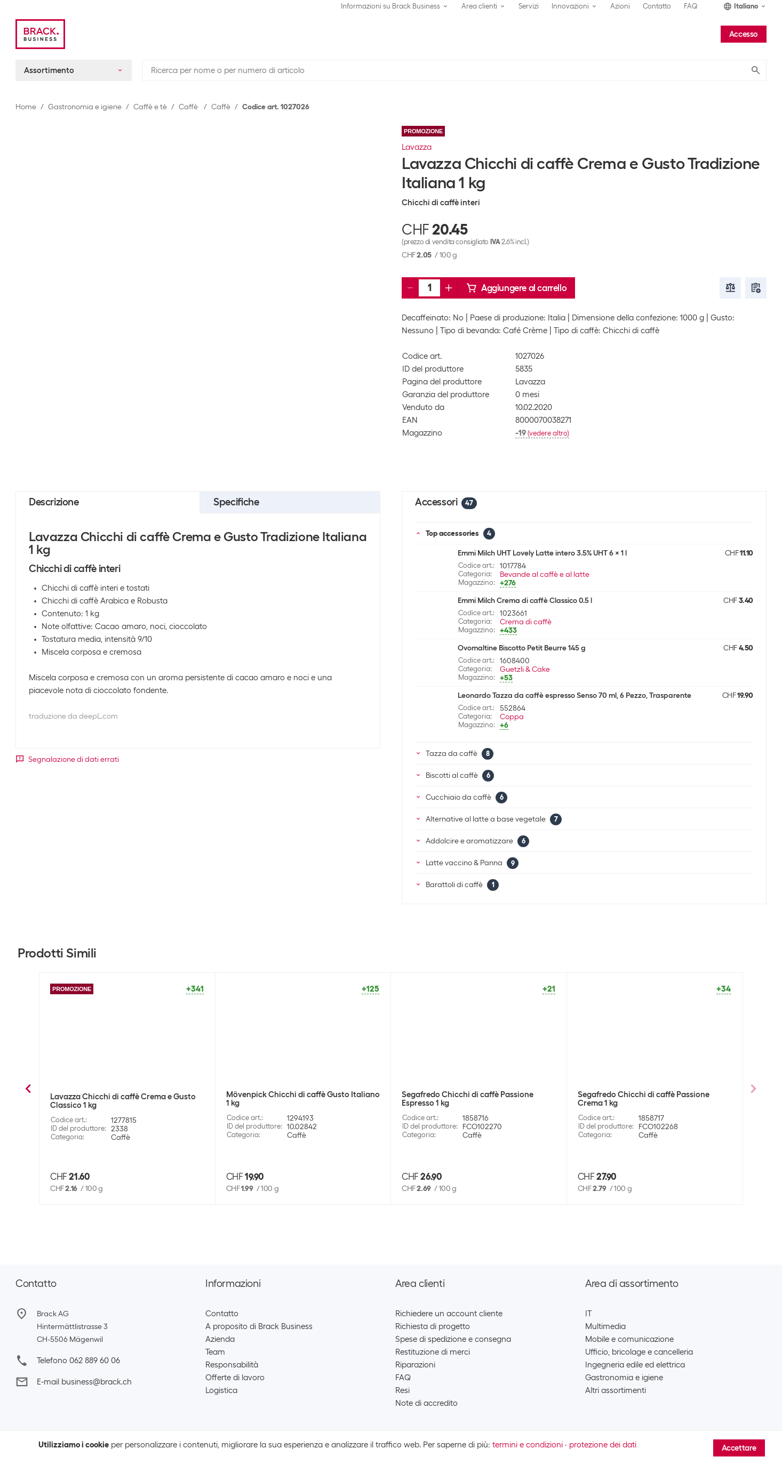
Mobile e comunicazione (629, 1339)
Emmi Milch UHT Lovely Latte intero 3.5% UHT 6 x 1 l (542, 553)
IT (588, 1313)
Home (25, 106)
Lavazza (417, 147)
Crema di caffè (526, 621)
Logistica (221, 1390)
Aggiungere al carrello (516, 288)
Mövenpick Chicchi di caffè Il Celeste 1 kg (652, 1094)
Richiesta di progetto (432, 1326)
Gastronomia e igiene (85, 106)
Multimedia (605, 1326)
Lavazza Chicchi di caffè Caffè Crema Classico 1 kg (295, 1100)
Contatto (657, 6)
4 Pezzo (616, 1158)
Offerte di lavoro (235, 1377)
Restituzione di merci (432, 1352)
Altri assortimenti (615, 1390)
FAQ (691, 6)
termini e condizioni (527, 1445)
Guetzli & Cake (525, 669)
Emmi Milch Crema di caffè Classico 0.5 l (525, 600)
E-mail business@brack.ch (84, 1382)
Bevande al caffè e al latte (544, 574)
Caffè (189, 106)
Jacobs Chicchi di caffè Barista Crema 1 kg (478, 1094)
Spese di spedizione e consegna (453, 1339)
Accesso (743, 34)
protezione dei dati (602, 1445)
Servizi (528, 6)
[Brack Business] (40, 34)
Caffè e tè (150, 106)
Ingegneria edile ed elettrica (635, 1365)
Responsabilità (231, 1365)
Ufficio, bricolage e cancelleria (639, 1352)
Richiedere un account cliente (448, 1313)
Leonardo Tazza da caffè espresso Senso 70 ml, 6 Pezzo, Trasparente (574, 695)
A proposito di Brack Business (259, 1326)
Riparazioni (415, 1365)
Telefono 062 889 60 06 (78, 1360)
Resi (402, 1390)
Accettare (739, 1448)
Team (215, 1352)
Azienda (220, 1339)
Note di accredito (426, 1403)
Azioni (620, 6)
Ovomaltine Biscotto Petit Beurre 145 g (522, 647)
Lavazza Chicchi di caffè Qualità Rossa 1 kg (123, 1100)
